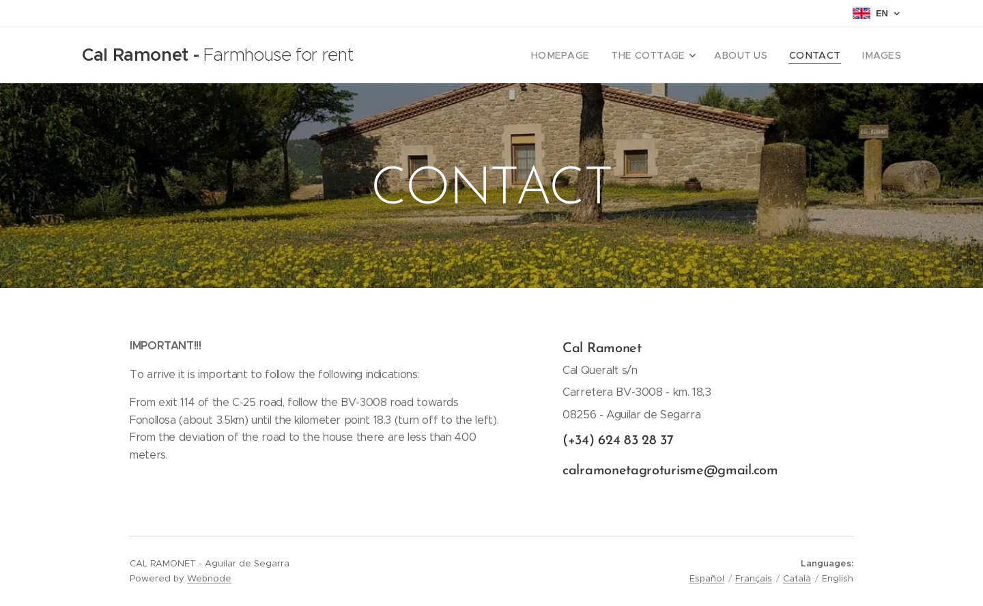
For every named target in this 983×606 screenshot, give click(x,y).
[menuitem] (586, 55)
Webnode (209, 578)
